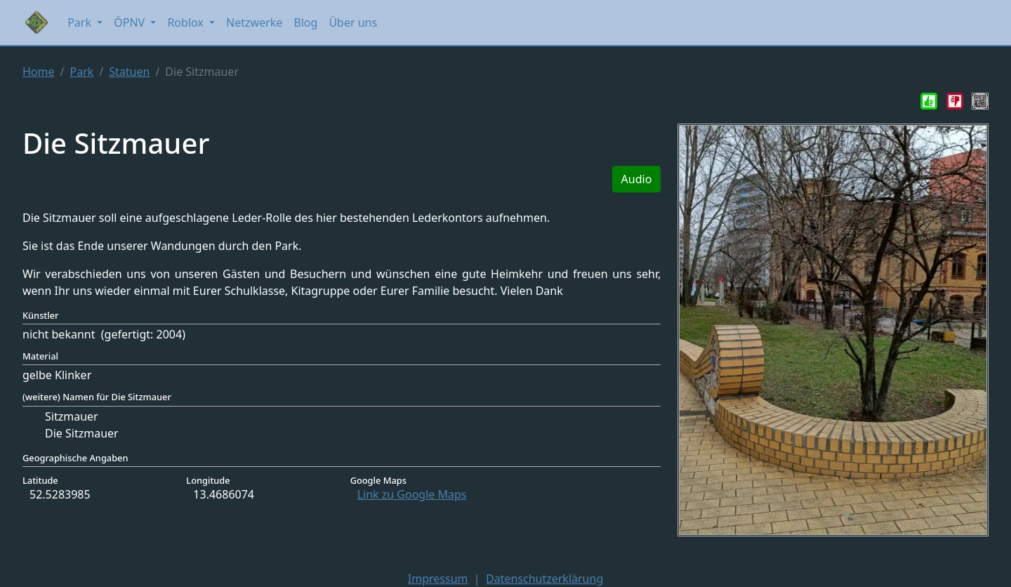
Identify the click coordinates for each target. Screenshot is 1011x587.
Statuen (129, 71)
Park (81, 71)
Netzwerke (254, 22)
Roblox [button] (186, 22)
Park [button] (80, 22)
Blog (305, 22)
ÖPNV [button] (130, 22)
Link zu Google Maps (412, 494)
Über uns (353, 22)
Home (38, 71)
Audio (636, 179)
